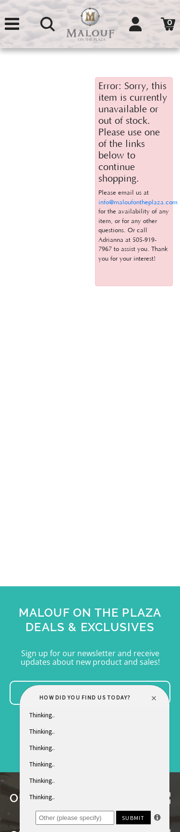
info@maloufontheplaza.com (138, 202)
